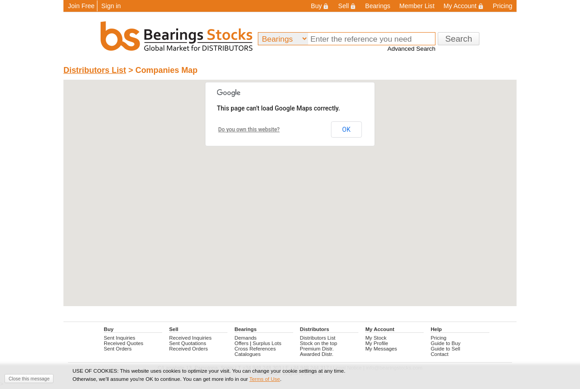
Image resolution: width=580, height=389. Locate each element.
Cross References (255, 348)
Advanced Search (411, 48)
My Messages (381, 348)
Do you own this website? (249, 129)
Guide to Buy (445, 343)
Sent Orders (117, 348)
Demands (246, 338)
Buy (320, 6)
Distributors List (94, 70)
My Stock (376, 338)
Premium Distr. (317, 348)
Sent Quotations (187, 343)
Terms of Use (264, 379)
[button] (290, 184)
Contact (439, 354)
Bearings (378, 6)
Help (436, 329)
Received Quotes (123, 343)
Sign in (111, 6)
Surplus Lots (267, 343)
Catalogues (248, 354)
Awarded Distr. (317, 354)
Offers (242, 343)
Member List (416, 6)
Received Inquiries (190, 338)
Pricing (502, 6)
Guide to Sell (445, 348)
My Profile (376, 343)
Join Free (81, 6)
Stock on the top (318, 343)
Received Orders (188, 348)
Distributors (314, 329)
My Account (464, 6)
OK (346, 129)
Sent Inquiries (119, 338)
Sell (347, 6)
